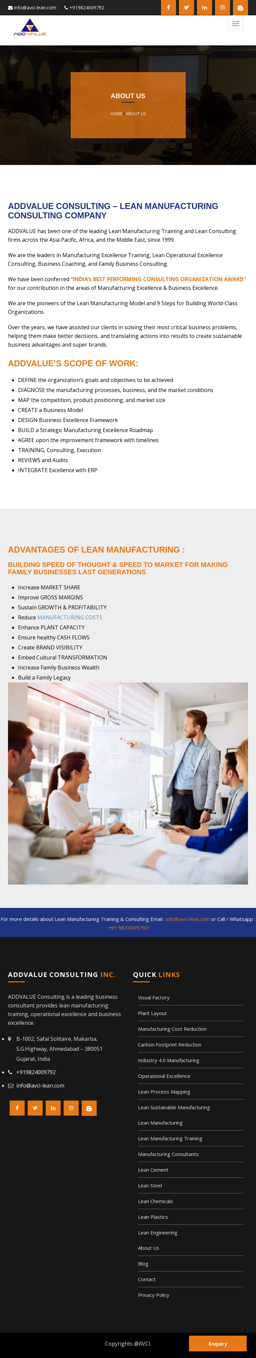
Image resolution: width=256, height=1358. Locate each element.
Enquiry (218, 1343)
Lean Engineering (157, 1232)
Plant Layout (152, 1013)
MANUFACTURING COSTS (69, 617)
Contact (147, 1279)
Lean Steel (150, 1185)
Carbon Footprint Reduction (169, 1044)
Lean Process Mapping (164, 1091)
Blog (143, 1263)
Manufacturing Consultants (168, 1154)
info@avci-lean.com (35, 7)
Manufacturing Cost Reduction (172, 1028)
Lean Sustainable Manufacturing (174, 1107)
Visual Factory (154, 997)
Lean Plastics (153, 1216)
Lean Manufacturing (160, 1122)
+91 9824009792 (128, 927)
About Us (136, 114)
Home (116, 114)
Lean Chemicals (155, 1201)
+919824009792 (86, 7)
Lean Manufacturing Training (170, 1138)
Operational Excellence (164, 1076)
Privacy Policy (153, 1295)
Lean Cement (153, 1169)
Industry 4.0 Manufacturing (168, 1060)
